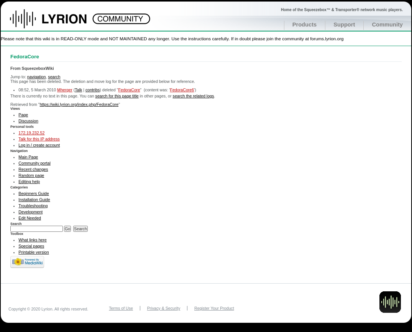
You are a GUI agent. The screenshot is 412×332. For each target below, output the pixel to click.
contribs (92, 90)
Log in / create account (39, 145)
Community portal (34, 163)
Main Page (28, 157)
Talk (78, 90)
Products (304, 24)
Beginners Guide (33, 193)
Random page (31, 175)
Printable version (33, 252)
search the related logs (193, 96)
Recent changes (33, 169)
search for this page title (117, 96)
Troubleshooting (33, 205)
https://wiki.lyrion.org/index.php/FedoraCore (79, 104)
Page (23, 114)
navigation (36, 76)
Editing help (29, 181)
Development (30, 212)
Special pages (31, 246)
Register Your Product (214, 308)
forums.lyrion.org (326, 38)
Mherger (64, 90)
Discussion (28, 121)
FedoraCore (129, 90)
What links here (32, 240)
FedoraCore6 (182, 90)
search (54, 76)
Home (56, 22)
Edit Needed (29, 218)
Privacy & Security (163, 308)
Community (387, 24)
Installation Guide (34, 199)
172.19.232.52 (31, 132)
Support (344, 24)
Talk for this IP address (39, 139)
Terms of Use (121, 308)
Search (16, 224)
